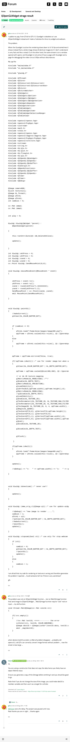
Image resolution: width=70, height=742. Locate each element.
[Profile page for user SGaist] (3, 662)
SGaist (10, 661)
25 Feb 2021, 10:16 (22, 33)
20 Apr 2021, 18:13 (38, 661)
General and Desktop (16, 20)
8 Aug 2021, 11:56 (22, 706)
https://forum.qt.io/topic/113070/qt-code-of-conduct (42, 691)
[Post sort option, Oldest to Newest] (4, 27)
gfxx (9, 33)
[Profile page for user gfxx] (3, 34)
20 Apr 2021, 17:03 (22, 596)
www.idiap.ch (20, 689)
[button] (3, 739)
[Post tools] (67, 589)
